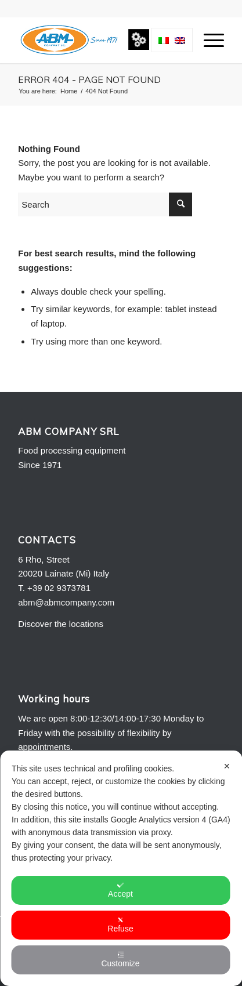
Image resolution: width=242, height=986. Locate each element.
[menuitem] (208, 40)
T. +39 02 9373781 (54, 588)
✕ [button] (226, 766)
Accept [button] (120, 890)
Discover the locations (60, 624)
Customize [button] (120, 959)
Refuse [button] (120, 924)
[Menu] (208, 40)
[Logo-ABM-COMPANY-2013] (100, 40)
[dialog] (121, 868)
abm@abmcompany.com (66, 602)
